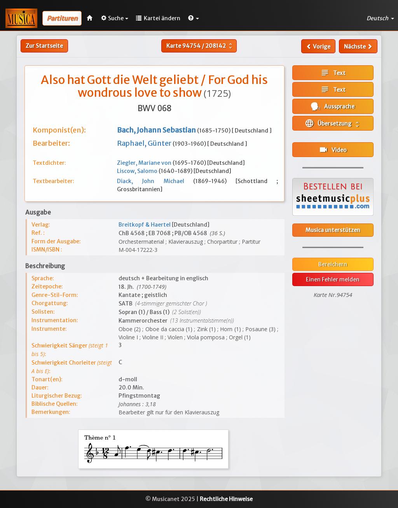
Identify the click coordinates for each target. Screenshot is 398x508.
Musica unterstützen (332, 230)
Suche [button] (114, 18)
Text (333, 72)
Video (333, 149)
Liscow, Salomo (138, 171)
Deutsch (380, 18)
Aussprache (332, 106)
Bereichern (332, 264)
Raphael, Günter (145, 143)
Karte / (200, 45)
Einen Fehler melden (333, 279)
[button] (193, 18)
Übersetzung (333, 123)
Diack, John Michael (155, 181)
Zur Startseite (44, 45)
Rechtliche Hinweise (226, 499)
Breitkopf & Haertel (145, 224)
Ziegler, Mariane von (145, 162)
